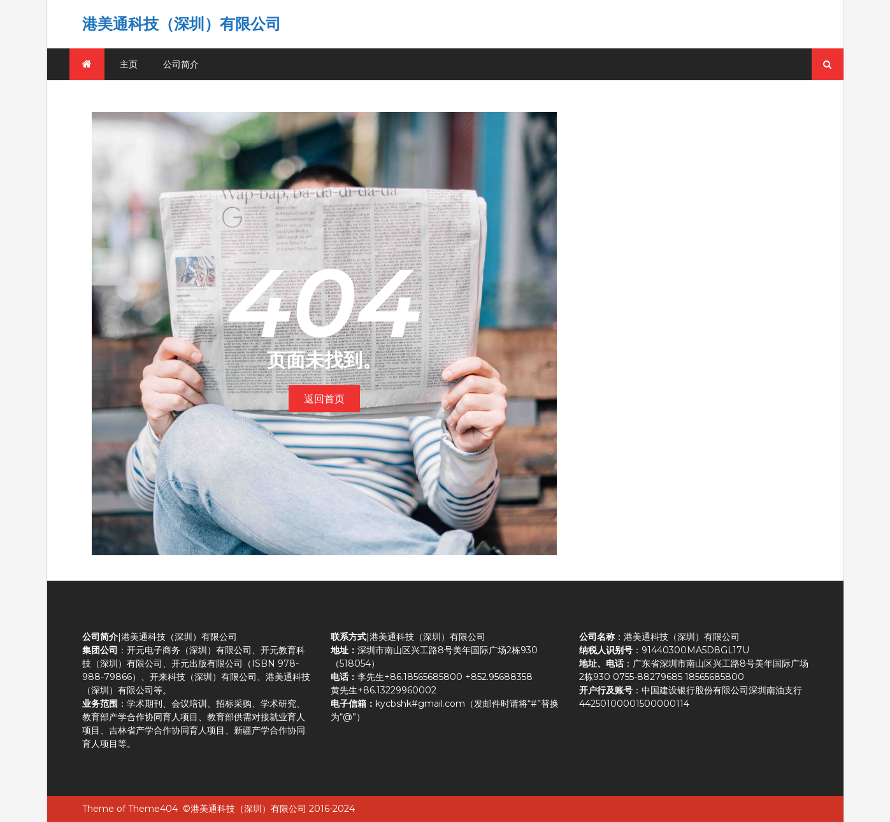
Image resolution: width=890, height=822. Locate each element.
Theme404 (153, 808)
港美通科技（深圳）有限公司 (181, 24)
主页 (129, 64)
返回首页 (324, 399)
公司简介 (181, 64)
